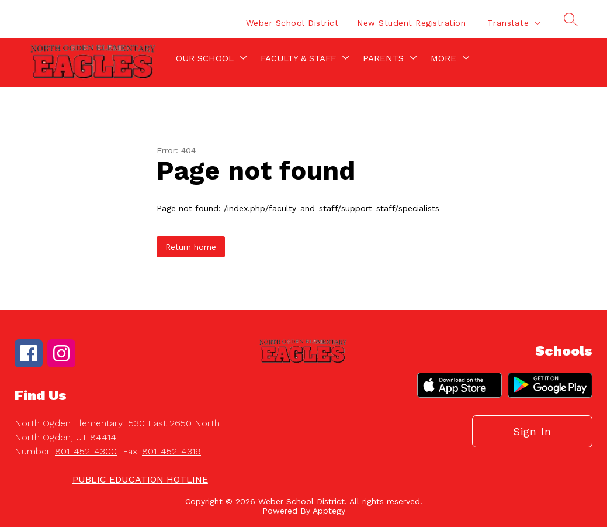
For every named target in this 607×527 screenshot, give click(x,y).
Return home (190, 247)
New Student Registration (411, 22)
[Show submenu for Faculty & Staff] (298, 58)
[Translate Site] (513, 23)
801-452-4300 (86, 451)
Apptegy (329, 510)
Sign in (532, 431)
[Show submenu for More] (443, 58)
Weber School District (292, 22)
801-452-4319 (171, 451)
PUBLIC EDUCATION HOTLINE (140, 479)
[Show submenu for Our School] (205, 58)
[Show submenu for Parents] (383, 58)
